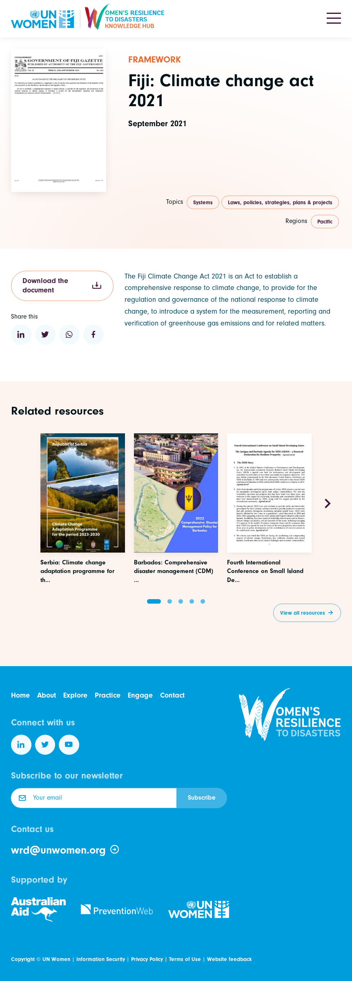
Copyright (23, 959)
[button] (154, 601)
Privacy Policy (147, 959)
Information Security (100, 959)
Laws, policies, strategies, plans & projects (280, 202)
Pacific (324, 221)
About (46, 695)
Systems (203, 202)
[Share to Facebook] (93, 335)
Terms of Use (185, 959)
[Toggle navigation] (334, 19)
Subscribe (202, 797)
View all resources (302, 613)
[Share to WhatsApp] (69, 335)
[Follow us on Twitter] (45, 745)
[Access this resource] (82, 536)
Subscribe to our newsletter (67, 775)
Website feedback (229, 959)
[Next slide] (327, 504)
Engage (140, 695)
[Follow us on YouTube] (69, 745)
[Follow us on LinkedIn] (21, 745)
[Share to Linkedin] (21, 335)
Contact (172, 695)
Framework (154, 59)
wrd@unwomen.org (65, 850)
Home (20, 695)
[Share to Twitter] (45, 335)
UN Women (56, 959)
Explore (75, 695)
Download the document (62, 285)
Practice (107, 695)
